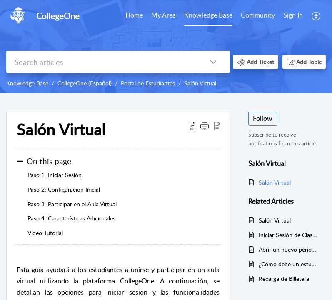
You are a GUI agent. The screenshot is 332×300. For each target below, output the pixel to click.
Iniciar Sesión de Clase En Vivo (288, 235)
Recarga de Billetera (284, 278)
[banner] (166, 46)
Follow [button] (262, 118)
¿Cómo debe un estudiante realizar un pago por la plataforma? (288, 264)
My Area (163, 15)
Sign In (293, 15)
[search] (101, 62)
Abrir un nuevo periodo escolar (288, 249)
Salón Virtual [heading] (61, 129)
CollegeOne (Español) (84, 83)
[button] (316, 15)
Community (258, 15)
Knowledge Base (208, 15)
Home (134, 15)
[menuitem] (134, 16)
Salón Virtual (200, 83)
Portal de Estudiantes (148, 83)
